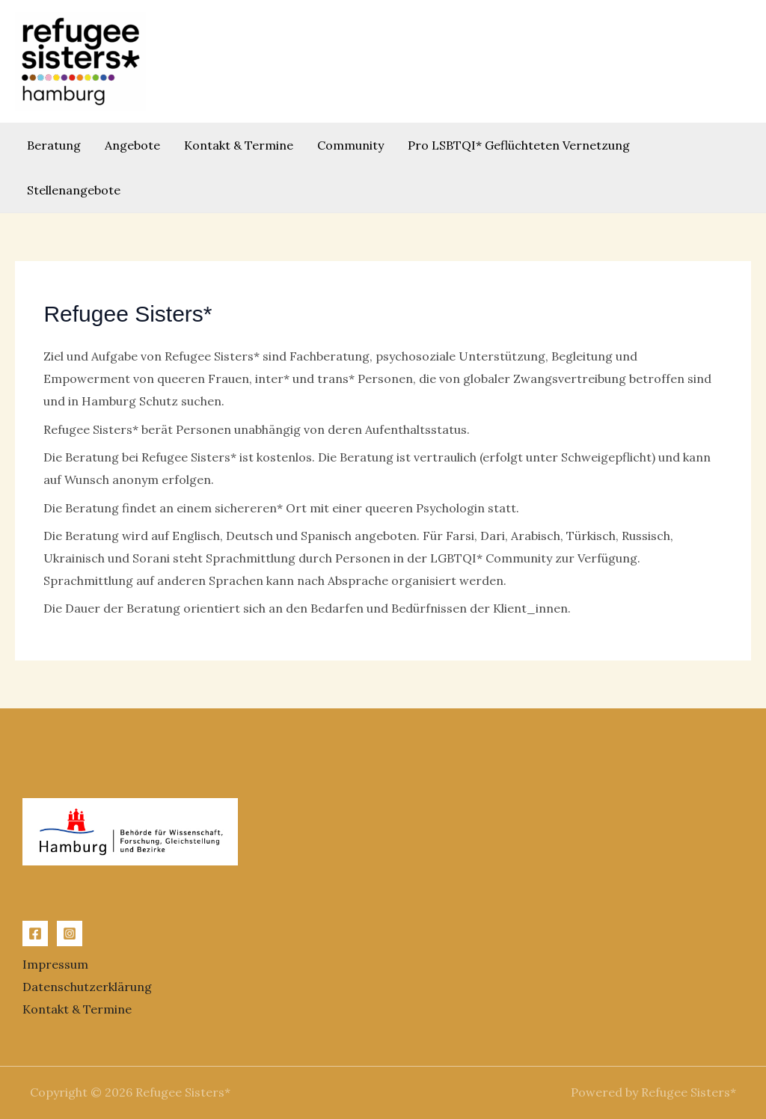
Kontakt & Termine (238, 145)
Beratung (54, 145)
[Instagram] (69, 933)
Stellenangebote (73, 190)
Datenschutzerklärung (87, 986)
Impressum (55, 964)
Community (350, 145)
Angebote (132, 145)
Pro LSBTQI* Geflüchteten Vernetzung (519, 145)
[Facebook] (35, 933)
